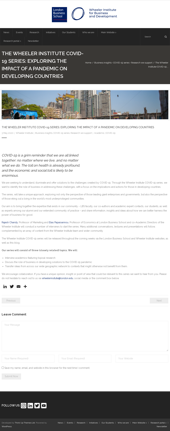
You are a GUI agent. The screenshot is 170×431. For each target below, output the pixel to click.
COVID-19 (110, 133)
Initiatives (93, 423)
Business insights (103, 62)
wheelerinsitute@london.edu (57, 278)
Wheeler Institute (24, 133)
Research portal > (158, 423)
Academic (99, 133)
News (60, 423)
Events (70, 423)
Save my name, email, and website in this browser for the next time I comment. (47, 368)
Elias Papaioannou (58, 222)
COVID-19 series (121, 62)
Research (81, 423)
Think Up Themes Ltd (25, 423)
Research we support (141, 62)
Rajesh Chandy (10, 222)
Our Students (108, 423)
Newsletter (162, 426)
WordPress (7, 426)
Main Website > (139, 423)
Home (88, 62)
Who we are (123, 423)
